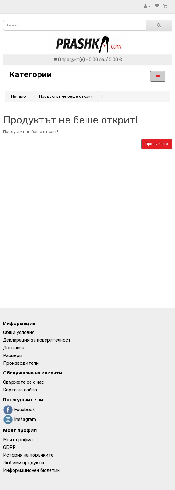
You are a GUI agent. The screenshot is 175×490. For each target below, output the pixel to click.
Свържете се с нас (23, 382)
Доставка (13, 348)
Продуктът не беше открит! (66, 96)
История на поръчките (28, 455)
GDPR (9, 447)
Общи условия (18, 332)
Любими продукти (23, 462)
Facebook (19, 409)
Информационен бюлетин (31, 470)
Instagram (19, 419)
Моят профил (18, 439)
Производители (21, 363)
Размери (12, 355)
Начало (18, 96)
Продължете (156, 144)
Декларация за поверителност (37, 340)
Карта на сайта (20, 390)
